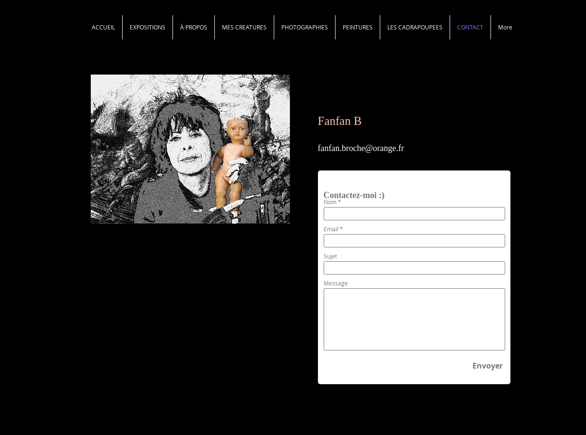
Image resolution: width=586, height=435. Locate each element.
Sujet (330, 256)
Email (331, 229)
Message (336, 283)
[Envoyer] (487, 366)
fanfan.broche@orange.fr (361, 148)
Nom (330, 202)
